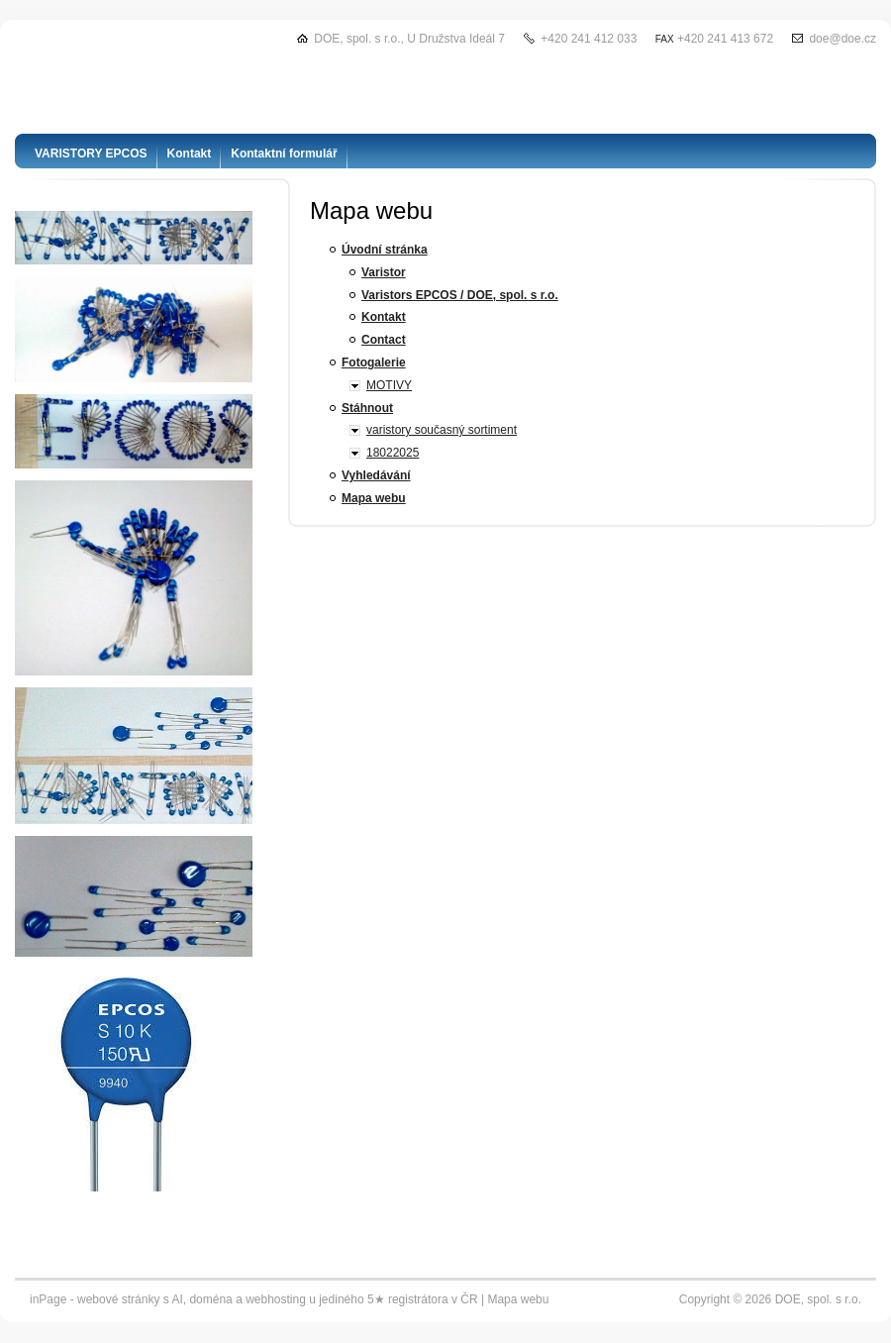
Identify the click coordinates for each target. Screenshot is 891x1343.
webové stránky (118, 1299)
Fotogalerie (374, 362)
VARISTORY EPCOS (91, 153)
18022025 (392, 453)
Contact (383, 340)
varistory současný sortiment (441, 430)
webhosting (276, 1299)
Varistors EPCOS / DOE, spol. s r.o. (459, 295)
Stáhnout (367, 408)
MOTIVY (389, 385)
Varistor (383, 272)
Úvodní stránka (385, 250)
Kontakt (383, 317)
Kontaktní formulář (284, 153)
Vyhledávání (376, 475)
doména (210, 1299)
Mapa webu (374, 498)
